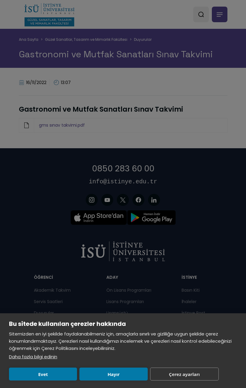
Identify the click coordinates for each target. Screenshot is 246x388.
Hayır (114, 374)
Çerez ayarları (184, 374)
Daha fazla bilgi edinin (33, 356)
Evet (43, 374)
